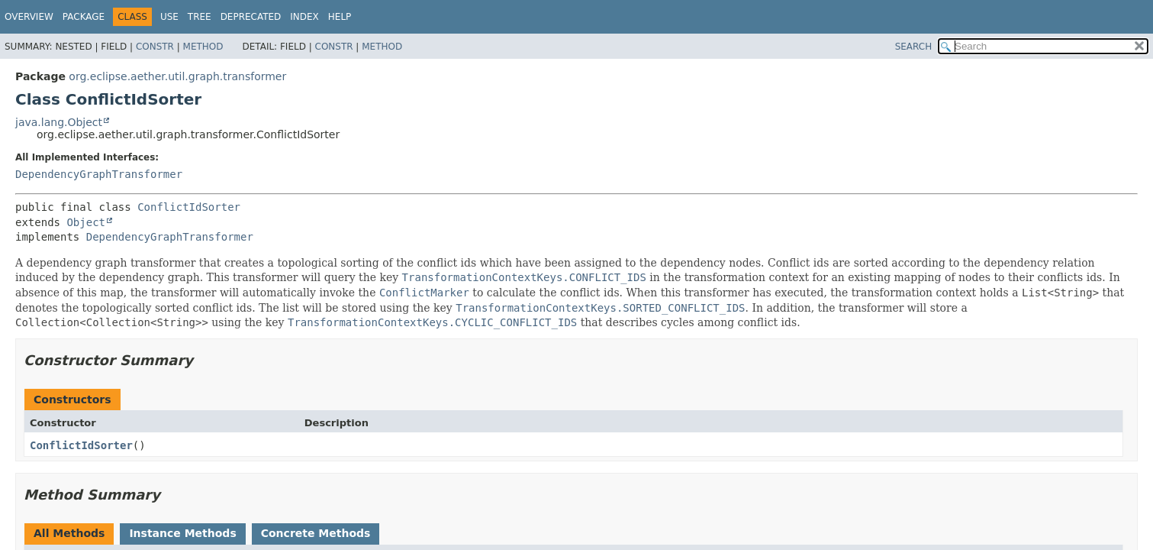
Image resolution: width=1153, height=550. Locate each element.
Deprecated (251, 16)
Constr (155, 46)
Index (304, 16)
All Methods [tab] (69, 533)
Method (203, 46)
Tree (199, 16)
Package (84, 16)
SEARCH (913, 46)
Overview (29, 16)
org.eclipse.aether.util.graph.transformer (177, 76)
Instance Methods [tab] (182, 533)
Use (169, 16)
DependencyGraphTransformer (98, 174)
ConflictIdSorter (188, 207)
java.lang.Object (58, 122)
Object (85, 222)
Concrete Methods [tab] (316, 533)
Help (340, 16)
